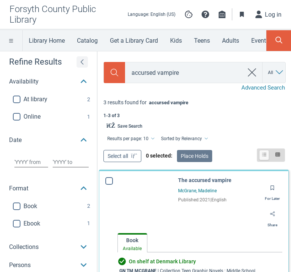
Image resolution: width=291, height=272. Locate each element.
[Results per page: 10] (130, 138)
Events (260, 40)
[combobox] (184, 73)
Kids (176, 40)
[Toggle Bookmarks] (242, 14)
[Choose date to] (71, 162)
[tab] (132, 243)
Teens (202, 40)
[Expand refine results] (82, 62)
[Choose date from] (31, 162)
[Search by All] (276, 72)
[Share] (272, 217)
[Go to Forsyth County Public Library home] (62, 14)
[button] (205, 14)
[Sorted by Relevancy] (184, 138)
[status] (194, 108)
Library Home (47, 40)
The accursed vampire (205, 180)
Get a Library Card (134, 40)
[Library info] (222, 14)
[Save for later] (272, 190)
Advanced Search (263, 87)
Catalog (87, 40)
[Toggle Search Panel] (278, 40)
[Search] (114, 72)
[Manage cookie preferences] (189, 14)
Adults (230, 40)
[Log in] (268, 14)
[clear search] (252, 72)
